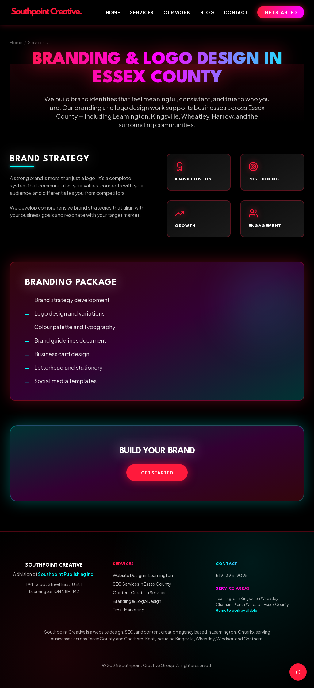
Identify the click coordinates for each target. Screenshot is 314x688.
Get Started (281, 12)
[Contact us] (298, 672)
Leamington (227, 598)
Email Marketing (128, 609)
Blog (207, 12)
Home (113, 12)
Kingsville (249, 598)
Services (142, 12)
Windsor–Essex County (267, 604)
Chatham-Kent (229, 604)
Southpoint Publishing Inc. (66, 574)
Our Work (176, 12)
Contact (235, 12)
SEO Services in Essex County (142, 584)
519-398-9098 (232, 575)
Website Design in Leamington (143, 575)
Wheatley (269, 598)
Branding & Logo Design (137, 601)
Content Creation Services (140, 592)
